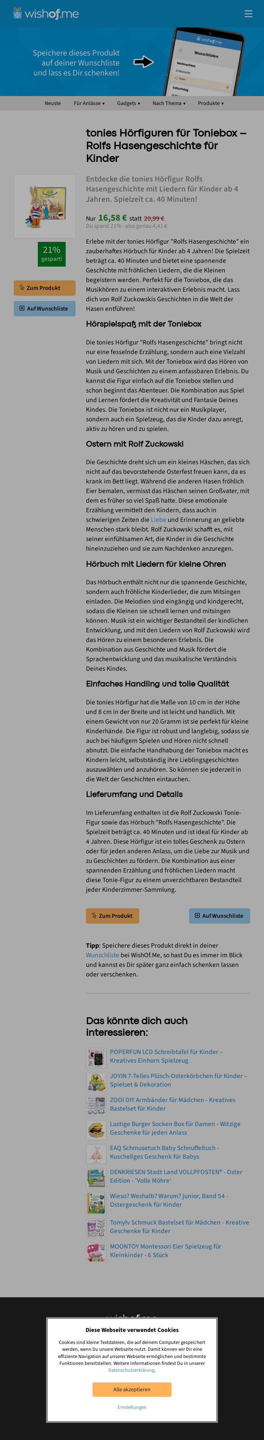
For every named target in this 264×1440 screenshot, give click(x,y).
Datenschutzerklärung (131, 1370)
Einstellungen (132, 1407)
